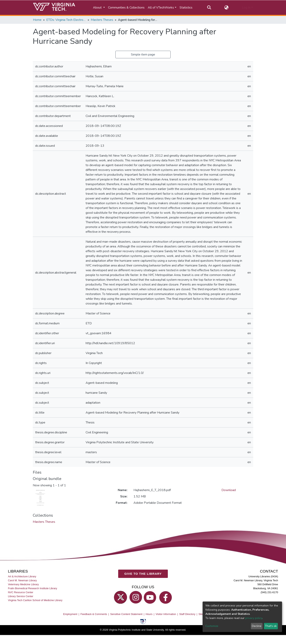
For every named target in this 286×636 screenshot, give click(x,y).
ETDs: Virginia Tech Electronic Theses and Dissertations (66, 20)
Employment (70, 614)
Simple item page (143, 54)
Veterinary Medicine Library (23, 584)
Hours (149, 614)
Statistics (186, 7)
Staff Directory (187, 614)
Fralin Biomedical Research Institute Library (32, 588)
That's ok (271, 626)
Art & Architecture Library (22, 576)
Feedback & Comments (93, 614)
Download (228, 490)
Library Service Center (20, 596)
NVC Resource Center (20, 592)
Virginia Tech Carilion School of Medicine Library (35, 600)
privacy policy (253, 618)
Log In (246, 7)
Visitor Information (166, 614)
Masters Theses (102, 20)
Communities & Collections (126, 7)
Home (37, 20)
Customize (211, 626)
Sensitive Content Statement (126, 614)
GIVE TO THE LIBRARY (143, 574)
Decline (256, 626)
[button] (226, 7)
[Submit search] (209, 7)
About (97, 7)
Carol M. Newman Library (22, 580)
